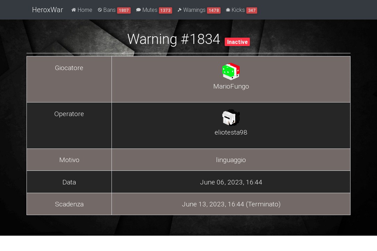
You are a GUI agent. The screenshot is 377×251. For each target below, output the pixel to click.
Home (81, 9)
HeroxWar (47, 9)
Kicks (241, 10)
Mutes (154, 10)
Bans (114, 10)
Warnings (199, 10)
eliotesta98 (231, 132)
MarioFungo (231, 86)
